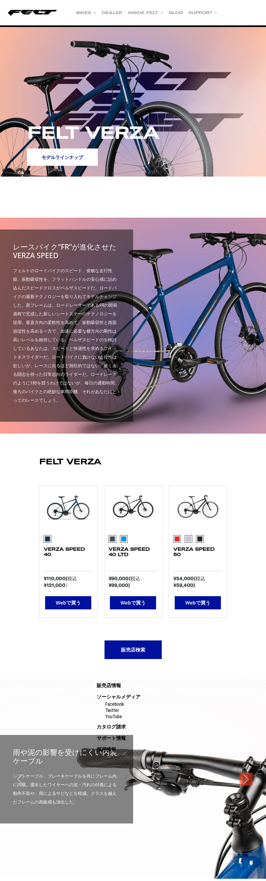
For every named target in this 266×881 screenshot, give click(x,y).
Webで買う (68, 602)
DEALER (117, 12)
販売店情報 (109, 687)
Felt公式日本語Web (35, 12)
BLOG (181, 12)
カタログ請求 (111, 729)
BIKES (92, 12)
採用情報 (106, 751)
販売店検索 (133, 649)
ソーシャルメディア (118, 699)
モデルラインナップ (65, 158)
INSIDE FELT (151, 12)
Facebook (114, 706)
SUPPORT (208, 12)
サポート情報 (111, 740)
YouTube (113, 718)
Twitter (112, 712)
